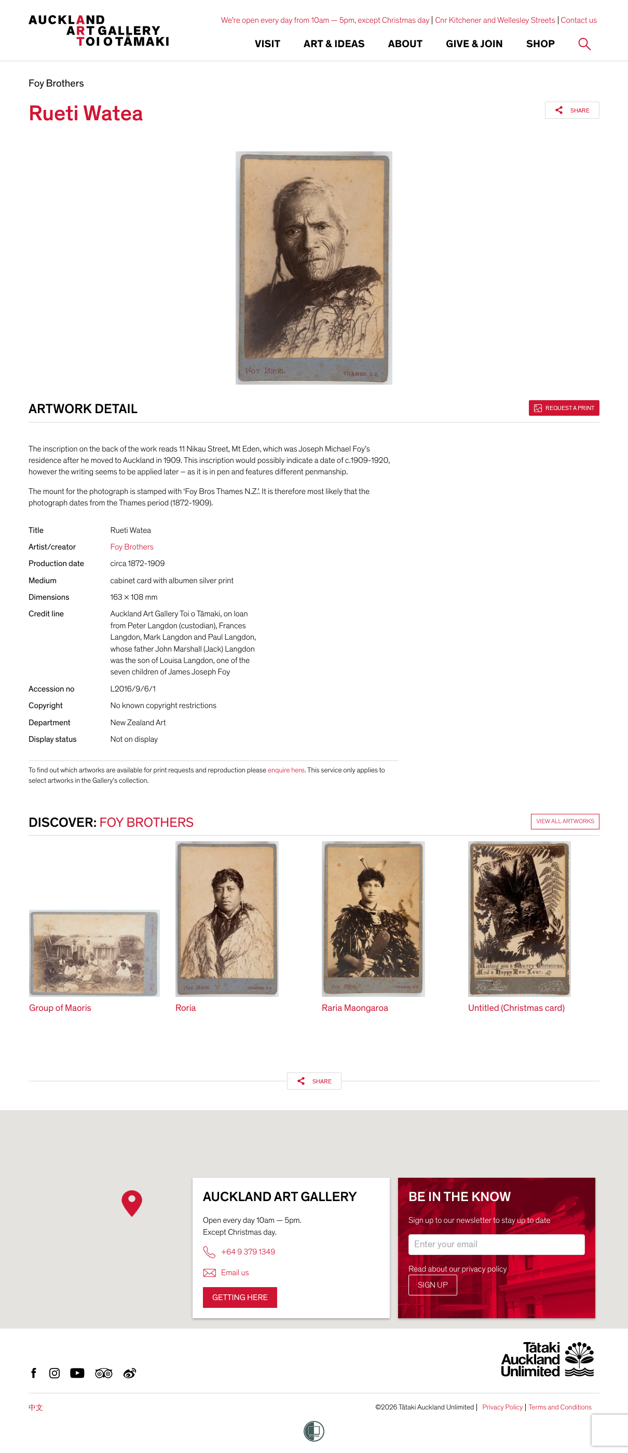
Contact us (579, 20)
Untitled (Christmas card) (516, 1008)
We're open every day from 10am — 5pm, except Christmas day (325, 20)
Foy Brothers (56, 84)
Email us (226, 1272)
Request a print (564, 408)
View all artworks (565, 821)
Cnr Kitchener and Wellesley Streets (495, 20)
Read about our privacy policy (457, 1269)
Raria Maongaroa (355, 1008)
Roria (185, 1008)
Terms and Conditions (560, 1407)
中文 (36, 1408)
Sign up (433, 1285)
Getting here (240, 1297)
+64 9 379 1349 (239, 1252)
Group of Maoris (60, 1008)
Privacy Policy (502, 1407)
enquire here (286, 770)
